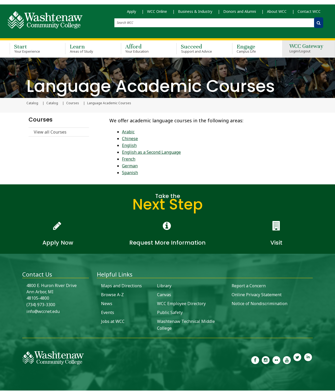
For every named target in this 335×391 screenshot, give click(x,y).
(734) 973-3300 (40, 305)
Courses (72, 104)
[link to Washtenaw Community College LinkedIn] (308, 360)
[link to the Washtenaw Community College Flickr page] (276, 360)
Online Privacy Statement (257, 295)
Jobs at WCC (113, 322)
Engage (252, 49)
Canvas (164, 295)
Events (107, 313)
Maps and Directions (121, 286)
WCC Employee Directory (181, 304)
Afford (141, 49)
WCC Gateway (306, 49)
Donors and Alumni (239, 13)
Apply (131, 13)
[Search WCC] (318, 24)
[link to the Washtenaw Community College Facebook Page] (255, 360)
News (106, 304)
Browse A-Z (112, 295)
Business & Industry (195, 13)
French (128, 159)
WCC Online (157, 13)
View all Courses (50, 132)
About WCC (277, 13)
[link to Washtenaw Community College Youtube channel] (287, 360)
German (130, 166)
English (129, 146)
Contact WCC (309, 13)
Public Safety (170, 313)
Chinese (130, 139)
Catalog (52, 104)
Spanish (130, 173)
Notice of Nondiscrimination (259, 304)
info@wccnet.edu (43, 312)
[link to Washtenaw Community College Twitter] (297, 360)
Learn (85, 49)
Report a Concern (249, 286)
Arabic (128, 132)
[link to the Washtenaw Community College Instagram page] (265, 360)
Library (164, 286)
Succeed (196, 49)
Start (30, 49)
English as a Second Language (151, 153)
